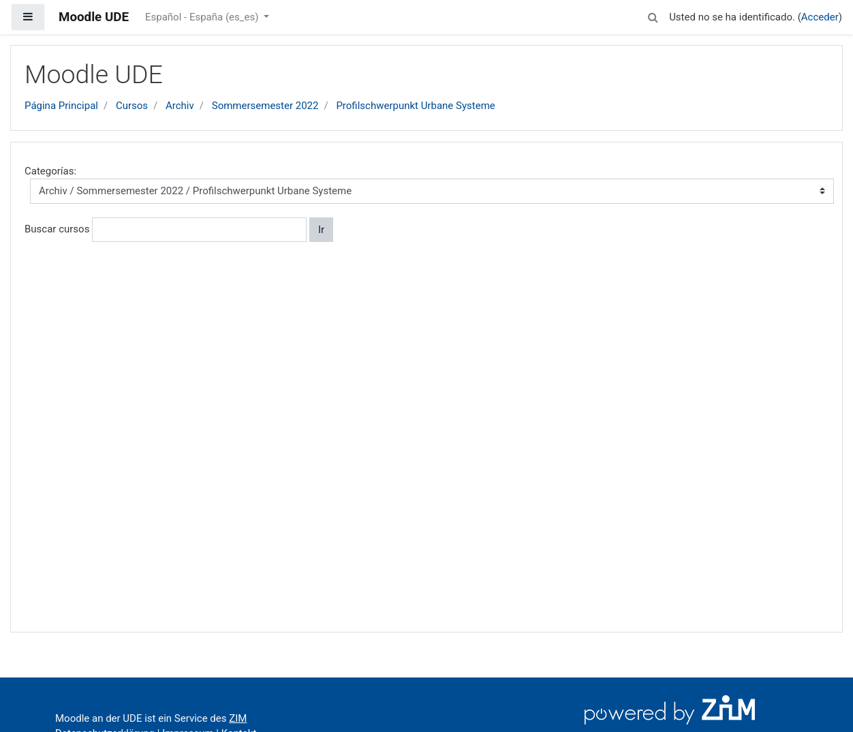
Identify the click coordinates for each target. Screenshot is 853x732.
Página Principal (61, 106)
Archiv (180, 106)
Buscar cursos (57, 229)
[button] (652, 15)
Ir (321, 230)
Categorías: (50, 171)
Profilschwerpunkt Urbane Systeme (415, 106)
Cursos (132, 106)
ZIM (238, 718)
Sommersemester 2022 (265, 106)
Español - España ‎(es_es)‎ (203, 17)
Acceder (820, 17)
